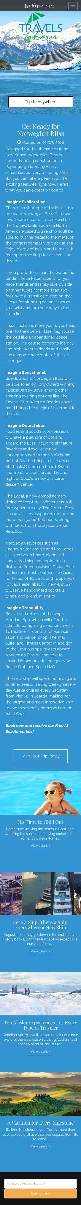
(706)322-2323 (40, 5)
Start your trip (40, 1193)
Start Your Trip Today (41, 756)
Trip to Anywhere (41, 101)
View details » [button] (40, 845)
